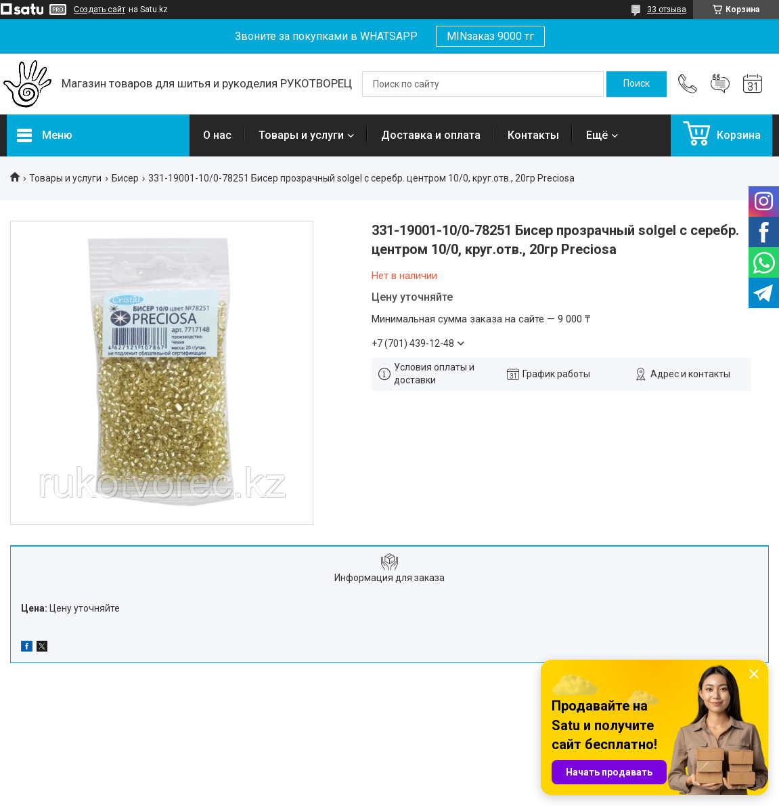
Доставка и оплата (431, 135)
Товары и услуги (301, 135)
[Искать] (636, 84)
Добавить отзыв (720, 84)
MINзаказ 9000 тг (490, 36)
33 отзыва (666, 9)
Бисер (125, 178)
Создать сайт (99, 9)
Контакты (533, 135)
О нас (217, 135)
